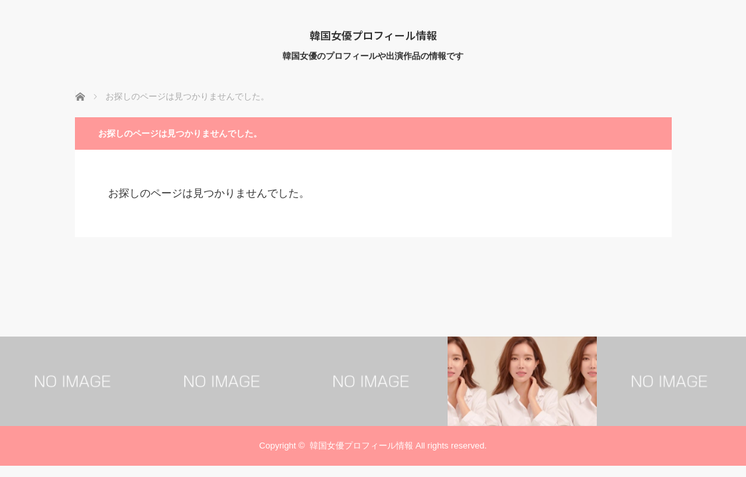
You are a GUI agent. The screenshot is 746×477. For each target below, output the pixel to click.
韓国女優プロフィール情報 (373, 35)
